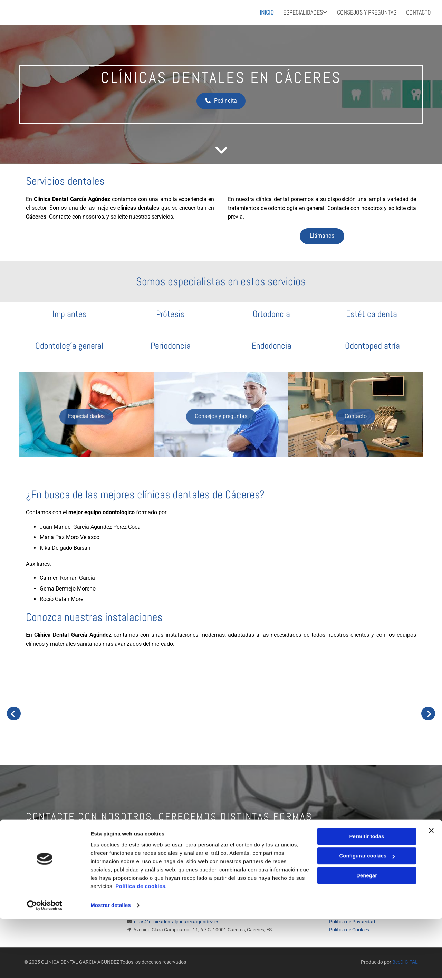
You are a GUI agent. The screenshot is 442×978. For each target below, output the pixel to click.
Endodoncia (271, 343)
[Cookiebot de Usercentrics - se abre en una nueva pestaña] (45, 964)
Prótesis (170, 312)
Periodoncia (171, 343)
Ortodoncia (271, 312)
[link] (299, 11)
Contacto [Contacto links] (419, 11)
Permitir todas (366, 896)
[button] (221, 99)
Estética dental (372, 312)
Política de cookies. (141, 945)
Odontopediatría (372, 343)
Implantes (69, 312)
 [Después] (428, 711)
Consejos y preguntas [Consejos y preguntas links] (366, 11)
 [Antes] (14, 711)
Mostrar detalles (110, 964)
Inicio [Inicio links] (265, 11)
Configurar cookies (367, 915)
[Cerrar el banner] (431, 889)
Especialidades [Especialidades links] (302, 11)
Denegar (366, 935)
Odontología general (69, 343)
